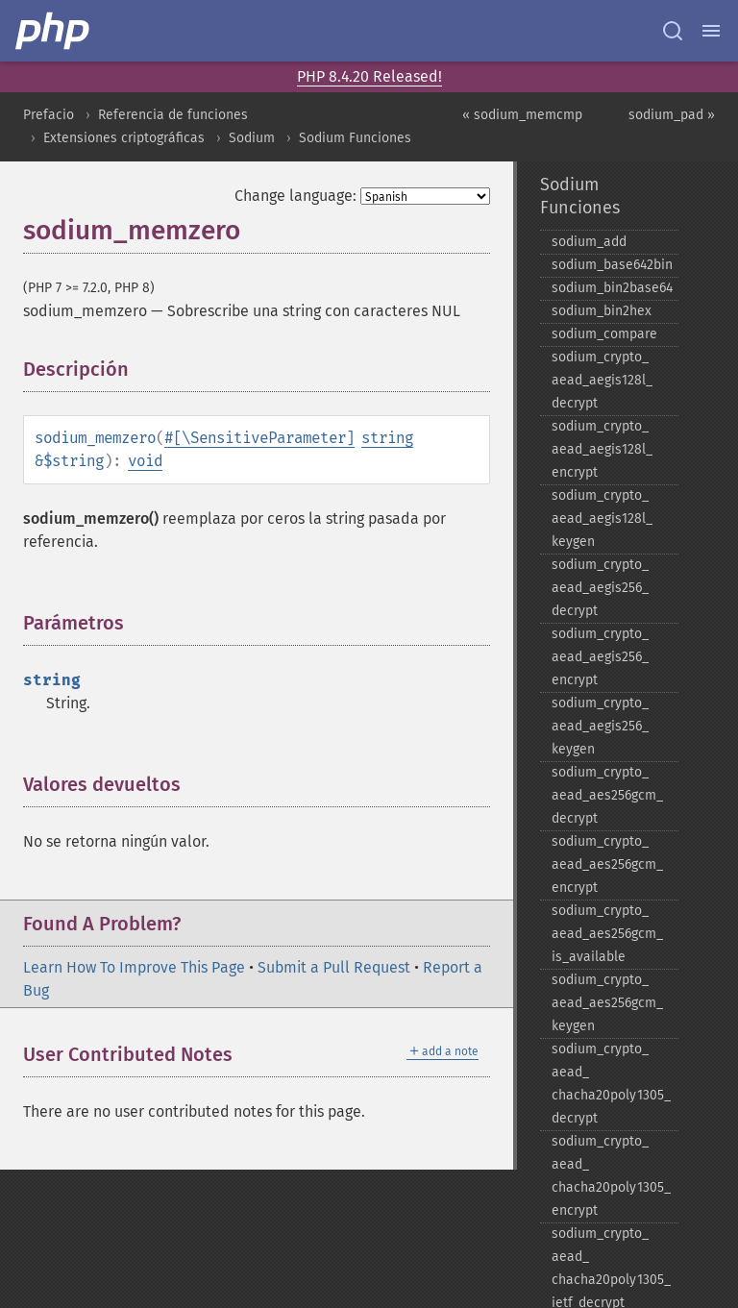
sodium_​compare (604, 334)
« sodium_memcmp (522, 115)
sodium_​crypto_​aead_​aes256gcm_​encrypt (607, 864)
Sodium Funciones (355, 138)
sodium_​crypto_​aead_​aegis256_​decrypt (600, 587)
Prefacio (48, 115)
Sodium (252, 138)
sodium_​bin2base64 (612, 288)
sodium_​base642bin (612, 265)
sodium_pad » (671, 115)
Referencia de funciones (173, 115)
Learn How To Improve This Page (134, 967)
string (387, 438)
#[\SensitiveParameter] (259, 438)
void (145, 461)
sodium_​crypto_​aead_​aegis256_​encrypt (600, 657)
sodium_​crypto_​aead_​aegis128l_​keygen (602, 518)
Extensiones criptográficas (124, 138)
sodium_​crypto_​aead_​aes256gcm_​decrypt (607, 795)
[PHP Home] (53, 31)
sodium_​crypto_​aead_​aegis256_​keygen (600, 726)
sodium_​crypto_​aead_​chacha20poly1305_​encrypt (611, 1176)
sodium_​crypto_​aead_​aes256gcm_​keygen (607, 1003)
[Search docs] (672, 31)
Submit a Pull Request (334, 967)
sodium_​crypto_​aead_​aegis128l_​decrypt (602, 380)
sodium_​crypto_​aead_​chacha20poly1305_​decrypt (611, 1083)
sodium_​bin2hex (602, 311)
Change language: (295, 195)
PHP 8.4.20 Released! (369, 76)
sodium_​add (589, 242)
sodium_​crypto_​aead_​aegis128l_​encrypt (602, 449)
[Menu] (711, 31)
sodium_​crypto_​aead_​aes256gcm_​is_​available (607, 933)
